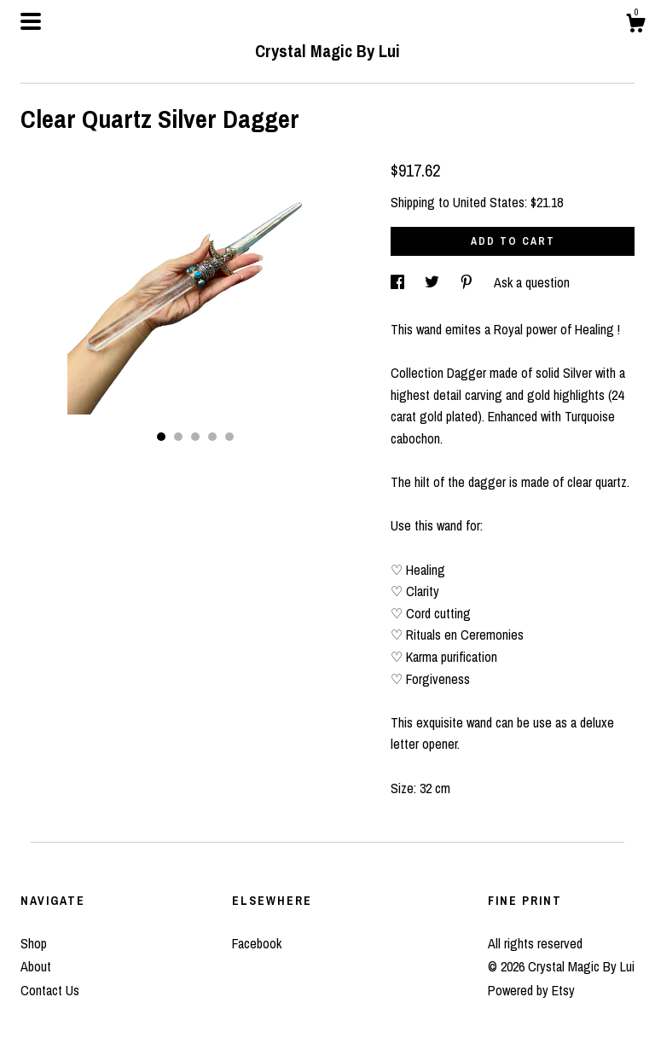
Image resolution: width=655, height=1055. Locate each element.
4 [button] (212, 436)
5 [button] (229, 436)
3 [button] (195, 436)
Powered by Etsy (531, 990)
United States (489, 202)
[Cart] (635, 25)
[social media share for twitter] (434, 282)
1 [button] (161, 436)
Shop (33, 943)
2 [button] (178, 436)
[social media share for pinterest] (468, 282)
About (35, 966)
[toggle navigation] (30, 21)
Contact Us (49, 990)
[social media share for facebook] (399, 282)
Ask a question (532, 282)
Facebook (256, 943)
